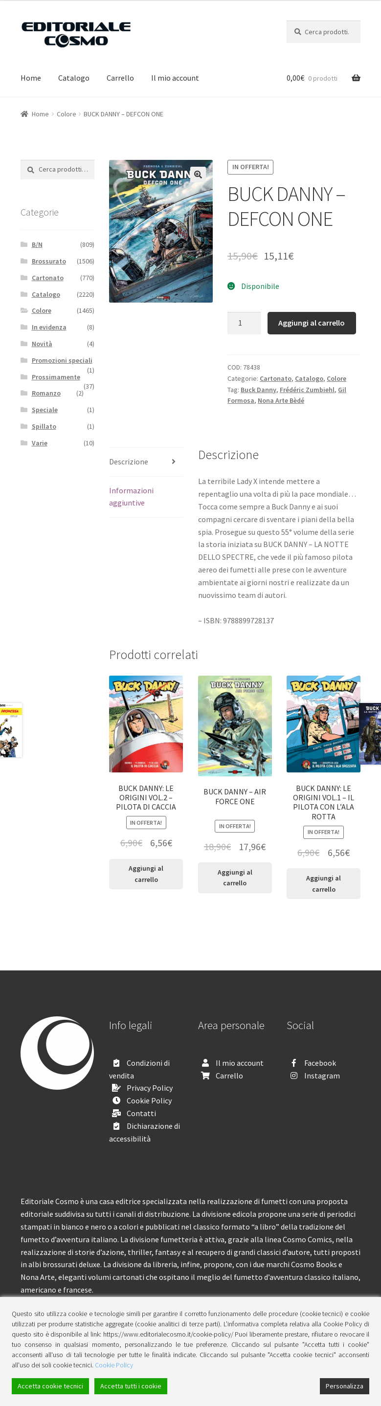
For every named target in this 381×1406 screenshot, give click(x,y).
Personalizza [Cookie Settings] (344, 1386)
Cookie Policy (149, 1100)
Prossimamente (56, 377)
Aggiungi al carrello (311, 323)
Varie (39, 443)
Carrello (120, 78)
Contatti (141, 1113)
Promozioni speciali (62, 360)
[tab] (146, 462)
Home (31, 78)
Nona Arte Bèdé (281, 400)
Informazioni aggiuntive (131, 496)
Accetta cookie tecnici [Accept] (50, 1386)
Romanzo (46, 393)
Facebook (320, 1063)
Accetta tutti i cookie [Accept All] (130, 1386)
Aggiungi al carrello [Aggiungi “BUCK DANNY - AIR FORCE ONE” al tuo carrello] (235, 878)
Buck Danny (258, 389)
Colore (66, 114)
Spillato (44, 426)
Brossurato (49, 261)
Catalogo (74, 78)
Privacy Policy (150, 1088)
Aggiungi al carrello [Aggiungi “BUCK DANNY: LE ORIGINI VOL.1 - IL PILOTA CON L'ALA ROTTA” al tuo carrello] (323, 884)
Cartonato (275, 378)
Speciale (45, 409)
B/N (37, 244)
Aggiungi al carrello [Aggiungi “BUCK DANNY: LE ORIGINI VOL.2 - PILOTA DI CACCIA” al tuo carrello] (146, 874)
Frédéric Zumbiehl (307, 389)
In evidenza (49, 327)
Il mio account (175, 78)
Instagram (322, 1075)
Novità (42, 343)
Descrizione (128, 461)
